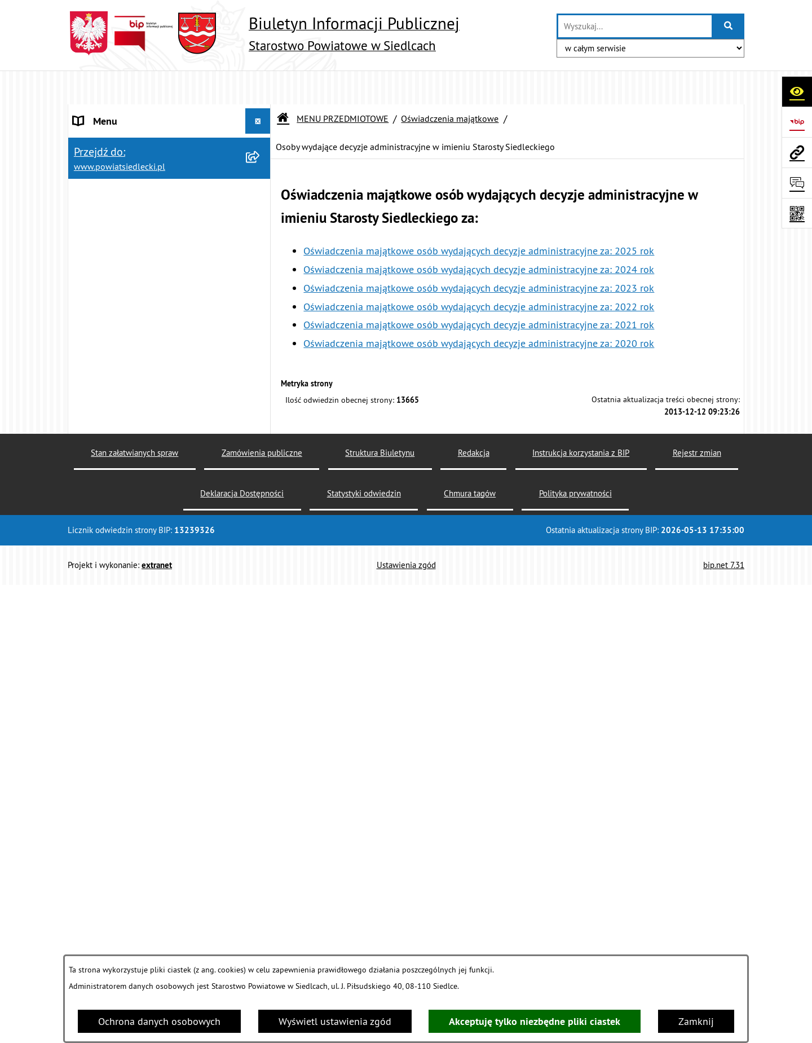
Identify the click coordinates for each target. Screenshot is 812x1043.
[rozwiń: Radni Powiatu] (260, 873)
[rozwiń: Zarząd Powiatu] (260, 906)
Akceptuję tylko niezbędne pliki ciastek (534, 1021)
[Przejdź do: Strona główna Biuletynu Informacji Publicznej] (283, 85)
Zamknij (696, 1021)
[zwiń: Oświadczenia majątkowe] (260, 841)
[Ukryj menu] (258, 87)
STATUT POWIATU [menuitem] (112, 137)
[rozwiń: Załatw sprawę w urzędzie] (260, 271)
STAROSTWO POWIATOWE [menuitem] (130, 112)
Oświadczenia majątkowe (449, 84)
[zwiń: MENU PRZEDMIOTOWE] (260, 239)
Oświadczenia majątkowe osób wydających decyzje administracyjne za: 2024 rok (478, 235)
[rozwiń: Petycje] (260, 775)
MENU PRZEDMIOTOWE (343, 84)
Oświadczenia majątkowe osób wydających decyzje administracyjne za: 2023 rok (478, 254)
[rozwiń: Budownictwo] (260, 468)
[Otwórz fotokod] (797, 213)
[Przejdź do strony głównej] (264, 33)
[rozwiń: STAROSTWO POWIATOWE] (260, 112)
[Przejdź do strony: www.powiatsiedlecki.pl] (797, 152)
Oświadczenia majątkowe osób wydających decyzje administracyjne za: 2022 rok (478, 272)
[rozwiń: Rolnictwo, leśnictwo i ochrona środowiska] (260, 548)
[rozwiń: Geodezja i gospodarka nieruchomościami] (260, 500)
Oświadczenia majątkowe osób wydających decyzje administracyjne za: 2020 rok (478, 309)
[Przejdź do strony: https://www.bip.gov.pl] (797, 122)
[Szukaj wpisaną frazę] (728, 26)
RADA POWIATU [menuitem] (108, 163)
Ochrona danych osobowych (159, 1021)
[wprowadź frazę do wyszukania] (635, 26)
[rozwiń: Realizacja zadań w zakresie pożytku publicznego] (260, 596)
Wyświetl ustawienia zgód (335, 1021)
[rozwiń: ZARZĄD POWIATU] (260, 189)
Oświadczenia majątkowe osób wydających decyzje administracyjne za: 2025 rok (478, 216)
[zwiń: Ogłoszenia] (260, 402)
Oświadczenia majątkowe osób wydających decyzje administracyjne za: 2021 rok (478, 291)
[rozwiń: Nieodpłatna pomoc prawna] (260, 304)
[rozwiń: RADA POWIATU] (260, 163)
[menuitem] (169, 272)
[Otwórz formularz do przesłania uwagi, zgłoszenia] (797, 183)
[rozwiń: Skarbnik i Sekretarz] (260, 939)
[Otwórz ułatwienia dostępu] (797, 91)
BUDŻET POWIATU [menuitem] (113, 214)
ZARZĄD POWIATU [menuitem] (114, 188)
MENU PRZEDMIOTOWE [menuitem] (124, 239)
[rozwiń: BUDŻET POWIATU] (260, 214)
